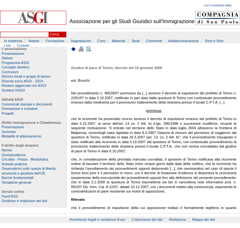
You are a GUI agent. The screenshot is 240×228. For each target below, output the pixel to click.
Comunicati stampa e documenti (27, 104)
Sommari (9, 132)
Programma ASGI (15, 63)
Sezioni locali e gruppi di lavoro (26, 76)
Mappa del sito (203, 219)
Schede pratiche (14, 164)
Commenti (154, 41)
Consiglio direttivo (15, 67)
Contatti (23, 46)
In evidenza (13, 41)
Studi (136, 41)
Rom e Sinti (214, 41)
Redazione (177, 219)
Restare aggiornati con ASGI (24, 85)
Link (7, 46)
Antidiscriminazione (183, 41)
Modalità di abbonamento (21, 136)
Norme (7, 150)
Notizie (33, 41)
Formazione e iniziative (20, 109)
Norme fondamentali (17, 178)
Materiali (118, 41)
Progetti (8, 113)
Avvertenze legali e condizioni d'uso (97, 219)
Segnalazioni (81, 41)
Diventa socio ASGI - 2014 (22, 81)
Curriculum (10, 72)
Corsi (101, 41)
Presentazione (13, 53)
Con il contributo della (217, 5)
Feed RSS (10, 196)
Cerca (54, 34)
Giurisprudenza (14, 155)
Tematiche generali (16, 182)
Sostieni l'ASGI (13, 90)
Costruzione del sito (147, 219)
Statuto (7, 58)
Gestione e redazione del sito (24, 201)
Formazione (55, 41)
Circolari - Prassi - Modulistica (25, 159)
